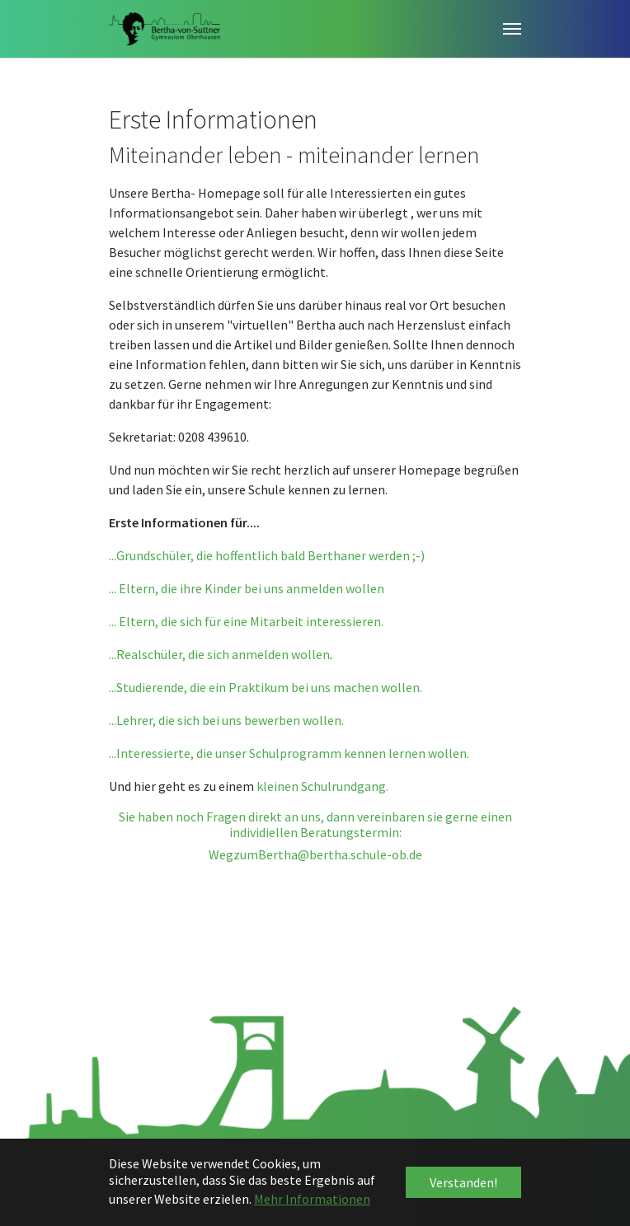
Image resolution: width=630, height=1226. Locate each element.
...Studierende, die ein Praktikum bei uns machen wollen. (265, 687)
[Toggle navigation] (512, 29)
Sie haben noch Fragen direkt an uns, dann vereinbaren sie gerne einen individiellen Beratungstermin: (315, 824)
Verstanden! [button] (463, 1182)
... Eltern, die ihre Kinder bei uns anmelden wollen (246, 588)
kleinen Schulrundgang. (322, 786)
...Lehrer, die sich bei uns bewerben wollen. (226, 720)
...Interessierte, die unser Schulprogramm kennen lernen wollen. (289, 753)
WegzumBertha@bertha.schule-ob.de (315, 854)
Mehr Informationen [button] (312, 1199)
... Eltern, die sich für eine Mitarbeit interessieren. (246, 621)
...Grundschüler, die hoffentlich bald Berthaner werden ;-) (268, 555)
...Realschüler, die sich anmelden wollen (219, 654)
